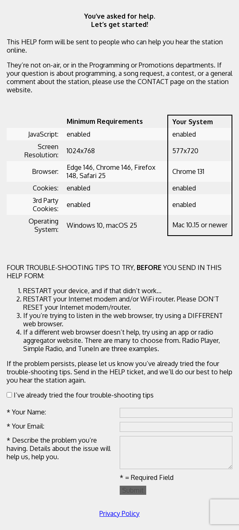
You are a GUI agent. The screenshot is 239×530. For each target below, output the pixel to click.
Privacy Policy (119, 513)
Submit (133, 490)
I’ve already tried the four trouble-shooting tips (80, 395)
